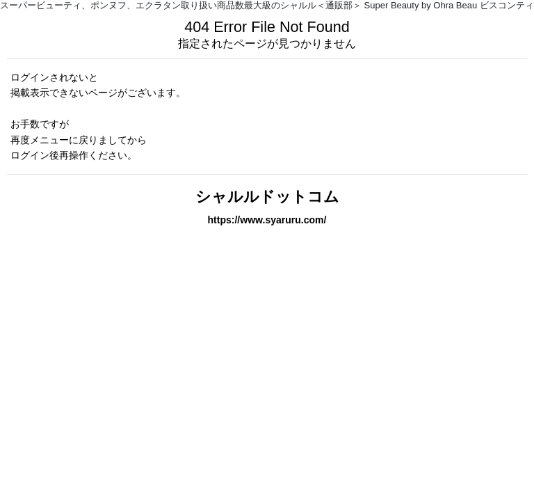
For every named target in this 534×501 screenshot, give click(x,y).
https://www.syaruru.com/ (267, 219)
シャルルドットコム (267, 196)
